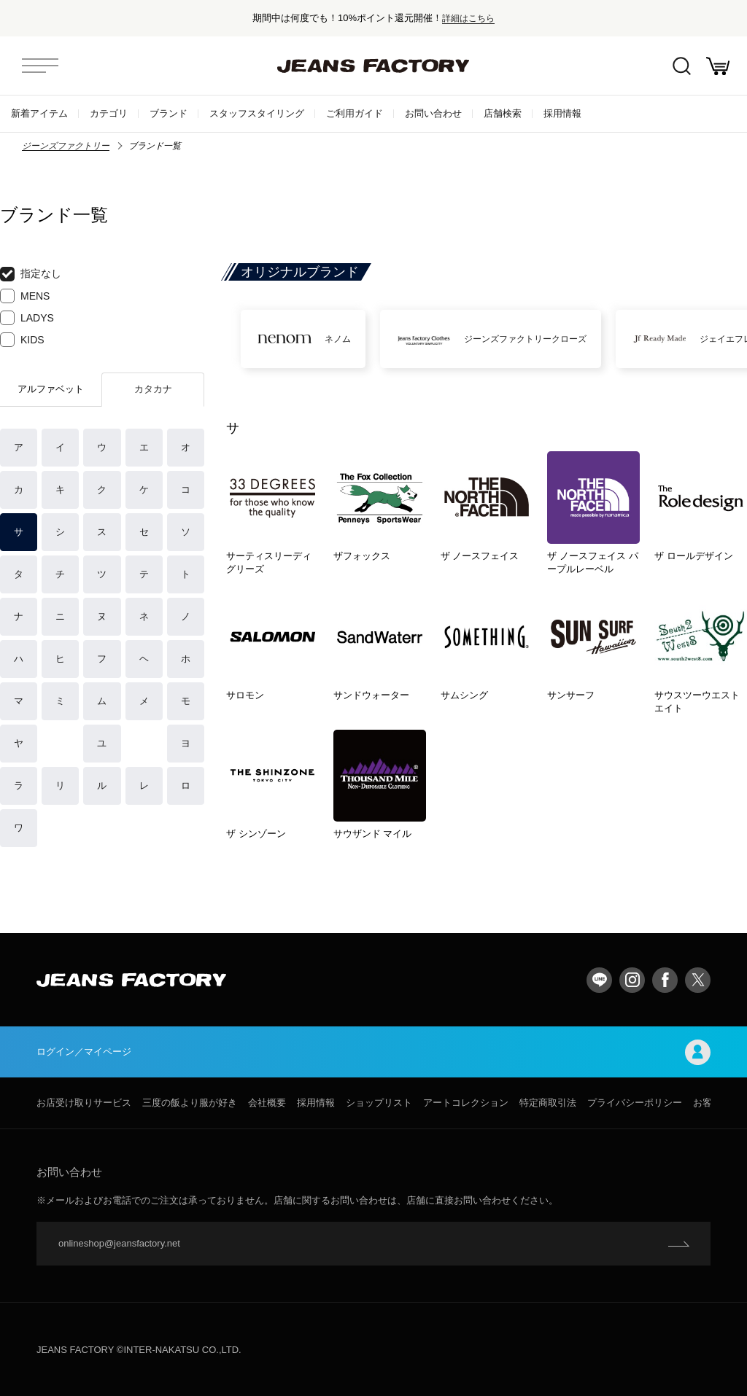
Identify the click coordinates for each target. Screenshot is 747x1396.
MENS (25, 296)
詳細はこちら (468, 18)
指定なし (30, 274)
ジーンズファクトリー (65, 146)
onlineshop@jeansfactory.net (119, 1243)
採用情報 (562, 113)
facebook (665, 980)
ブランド (168, 113)
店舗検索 (503, 113)
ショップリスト (379, 1102)
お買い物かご (717, 66)
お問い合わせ (433, 113)
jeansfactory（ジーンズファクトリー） (373, 65)
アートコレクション (465, 1102)
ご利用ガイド (354, 113)
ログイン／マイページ (373, 1052)
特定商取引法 (547, 1102)
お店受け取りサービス (83, 1102)
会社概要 (267, 1102)
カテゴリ (109, 113)
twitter (698, 980)
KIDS (22, 339)
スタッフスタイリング (256, 113)
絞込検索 (682, 66)
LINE (599, 980)
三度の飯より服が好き (189, 1102)
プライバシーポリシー (634, 1102)
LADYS (27, 318)
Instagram (632, 980)
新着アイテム (39, 113)
